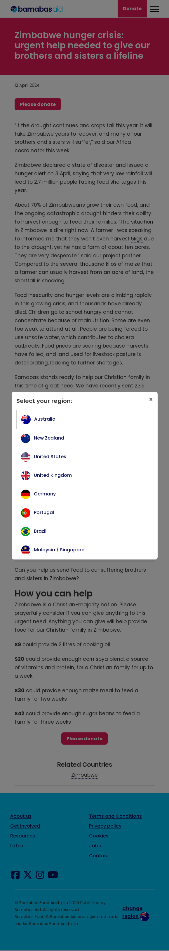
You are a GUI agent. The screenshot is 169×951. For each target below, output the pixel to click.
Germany (45, 493)
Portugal (44, 512)
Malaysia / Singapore (59, 549)
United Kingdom (53, 475)
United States (50, 456)
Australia (44, 419)
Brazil (40, 531)
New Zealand (49, 438)
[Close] (151, 400)
